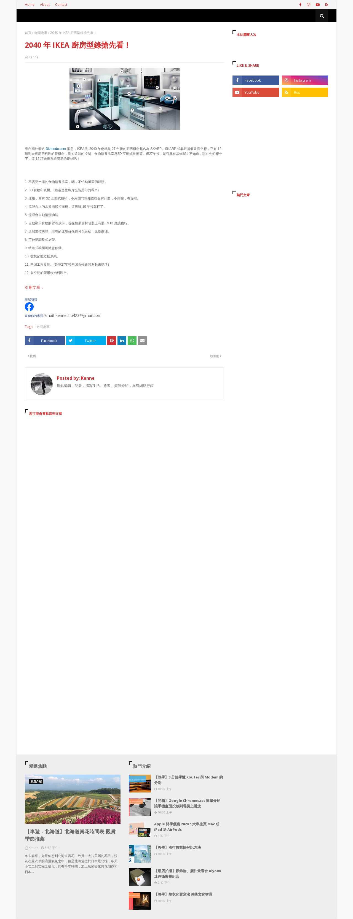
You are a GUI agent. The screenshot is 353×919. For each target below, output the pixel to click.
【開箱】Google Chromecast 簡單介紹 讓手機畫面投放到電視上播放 (187, 803)
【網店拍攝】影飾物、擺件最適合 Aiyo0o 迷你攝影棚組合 (187, 873)
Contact (61, 4)
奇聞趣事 (40, 32)
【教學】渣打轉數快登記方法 (177, 847)
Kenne (33, 57)
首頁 (28, 32)
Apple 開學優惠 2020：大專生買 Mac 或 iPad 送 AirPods (186, 826)
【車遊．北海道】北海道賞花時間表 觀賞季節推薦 (70, 835)
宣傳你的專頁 (34, 315)
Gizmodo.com (56, 149)
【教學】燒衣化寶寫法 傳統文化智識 (183, 894)
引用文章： (34, 287)
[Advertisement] (124, 470)
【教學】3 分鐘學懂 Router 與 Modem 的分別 (188, 780)
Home (29, 4)
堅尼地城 (31, 299)
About (45, 4)
